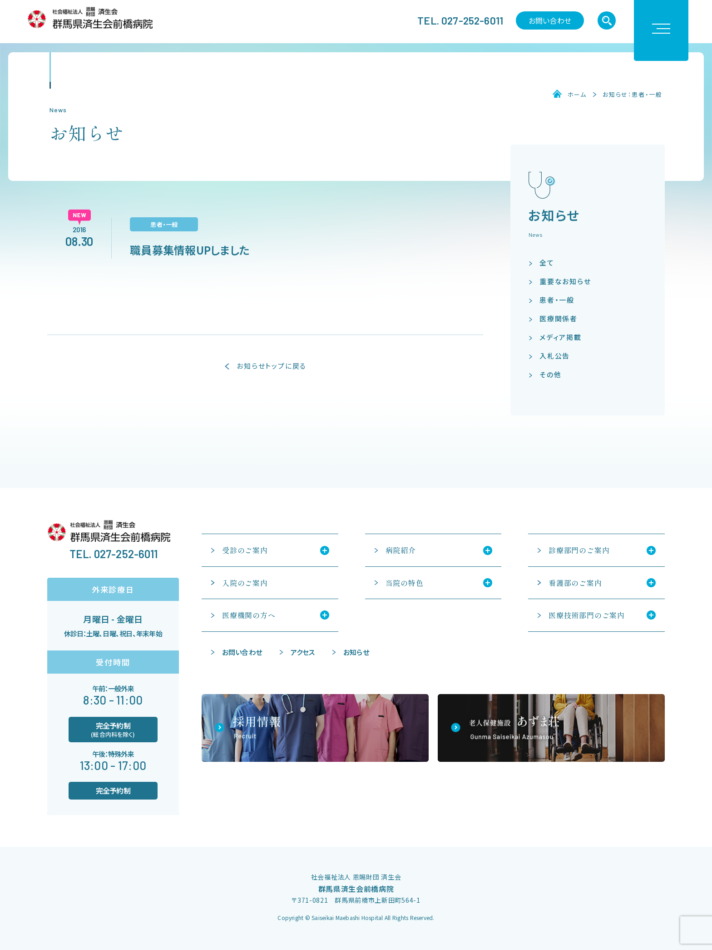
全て (546, 262)
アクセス (303, 652)
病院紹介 (401, 550)
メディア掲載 (560, 337)
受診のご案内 (245, 550)
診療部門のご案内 (579, 550)
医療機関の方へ (249, 615)
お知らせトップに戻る (272, 366)
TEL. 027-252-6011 (460, 20)
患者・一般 (556, 300)
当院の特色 (405, 582)
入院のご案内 (245, 582)
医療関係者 (558, 318)
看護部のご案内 (575, 582)
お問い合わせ (550, 20)
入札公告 (554, 355)
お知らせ (356, 652)
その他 (550, 374)
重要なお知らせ (565, 281)
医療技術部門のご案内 (587, 615)
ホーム (577, 94)
